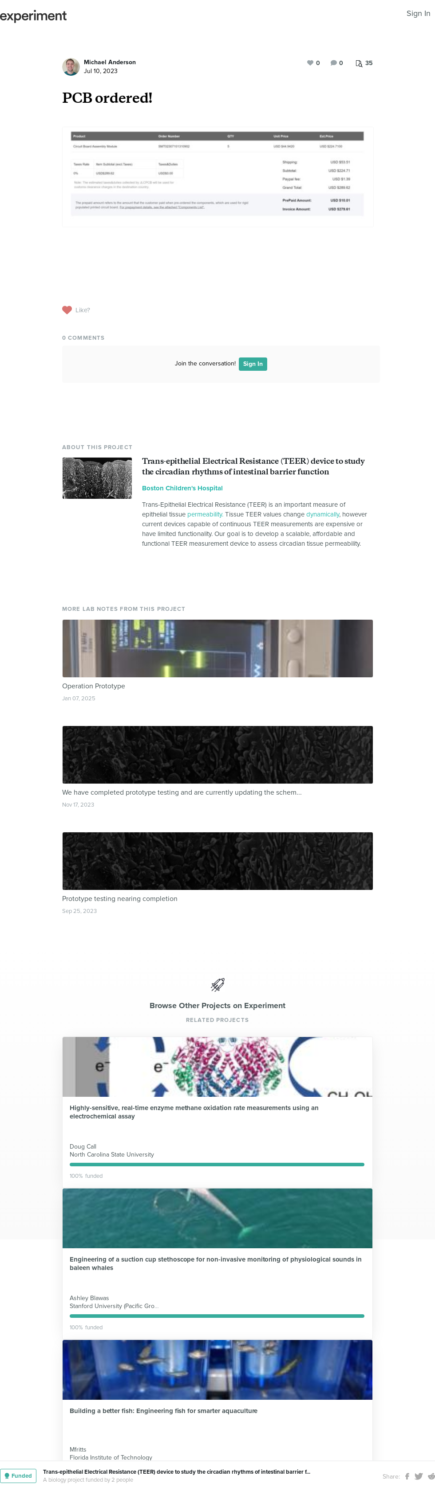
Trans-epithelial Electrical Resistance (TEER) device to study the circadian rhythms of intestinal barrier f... (176, 1471)
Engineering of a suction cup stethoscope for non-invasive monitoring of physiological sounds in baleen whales (216, 1263)
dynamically (322, 514)
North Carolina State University (112, 1154)
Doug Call (83, 1146)
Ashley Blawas (89, 1298)
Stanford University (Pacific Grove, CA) (122, 1306)
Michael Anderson (110, 62)
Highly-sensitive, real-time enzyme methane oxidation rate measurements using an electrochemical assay (194, 1112)
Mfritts (78, 1449)
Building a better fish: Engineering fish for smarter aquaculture (163, 1411)
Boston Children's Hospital (182, 488)
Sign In (419, 13)
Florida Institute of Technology (111, 1457)
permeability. (205, 514)
